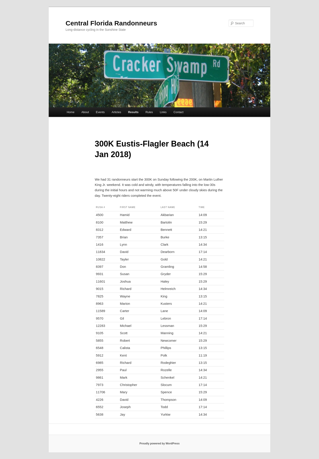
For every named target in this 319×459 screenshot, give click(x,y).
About (85, 112)
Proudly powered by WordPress (159, 443)
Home (70, 112)
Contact (178, 112)
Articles (116, 112)
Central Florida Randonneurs (111, 23)
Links (163, 112)
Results (133, 112)
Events (100, 112)
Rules (149, 112)
